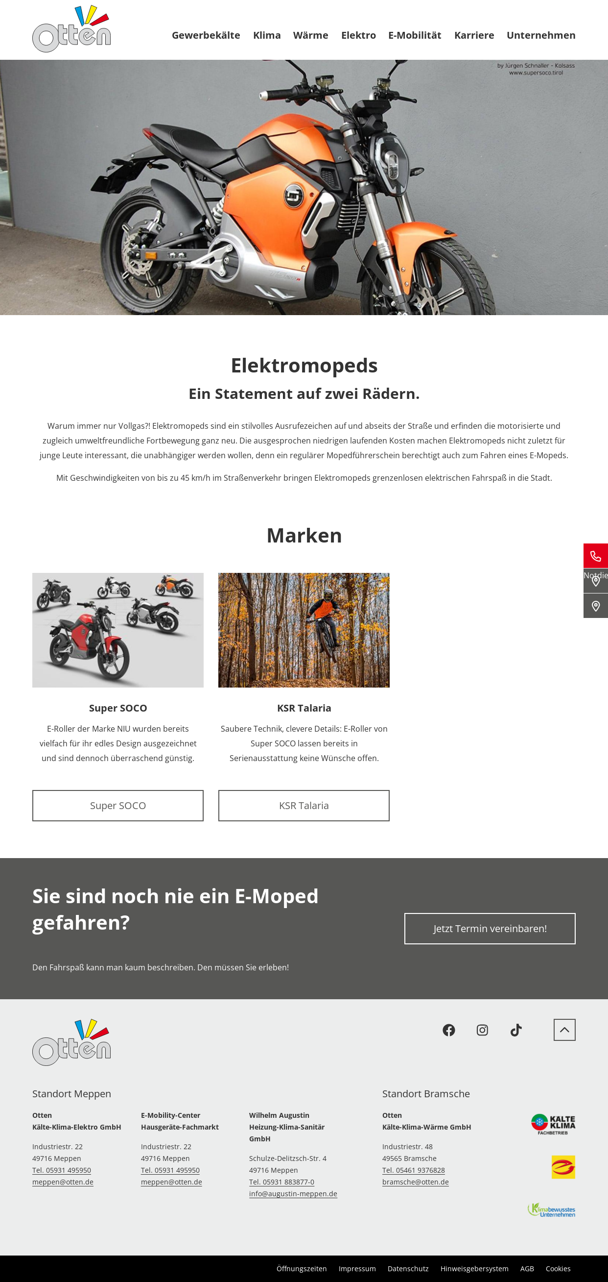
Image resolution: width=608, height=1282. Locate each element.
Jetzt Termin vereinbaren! (490, 928)
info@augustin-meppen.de (293, 1193)
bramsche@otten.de (415, 1181)
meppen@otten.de (63, 1181)
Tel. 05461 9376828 (413, 1170)
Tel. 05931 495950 (61, 1170)
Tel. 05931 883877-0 (281, 1181)
